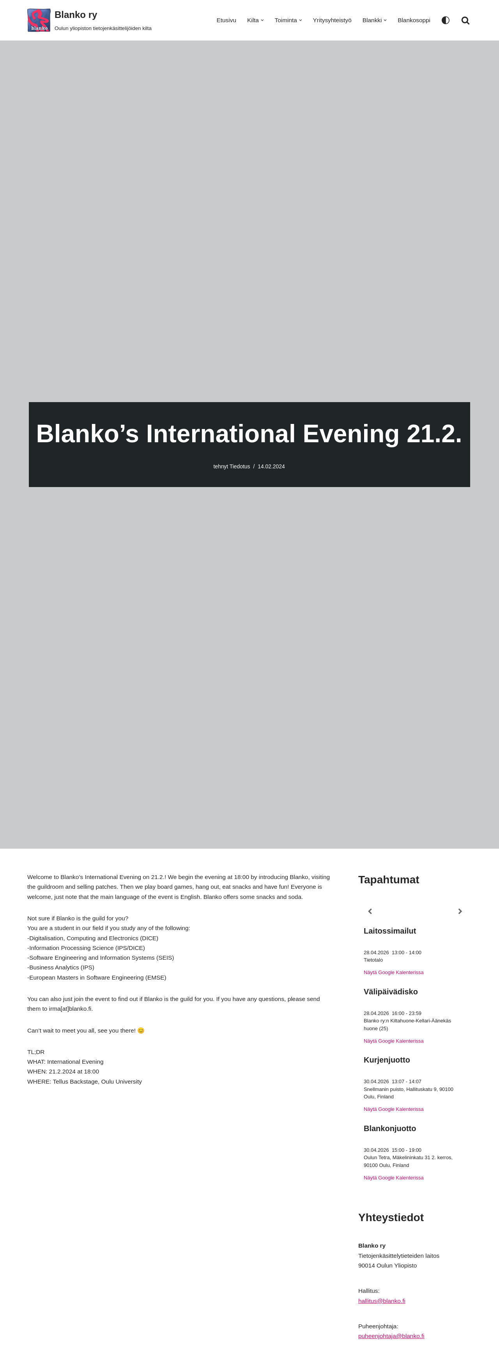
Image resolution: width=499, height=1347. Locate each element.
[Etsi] (465, 20)
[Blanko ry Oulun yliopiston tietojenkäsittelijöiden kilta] (89, 20)
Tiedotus (239, 466)
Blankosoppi (413, 20)
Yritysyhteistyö (329, 20)
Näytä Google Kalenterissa (395, 974)
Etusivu (221, 20)
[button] (257, 20)
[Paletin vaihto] (445, 20)
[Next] (460, 912)
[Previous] (369, 912)
